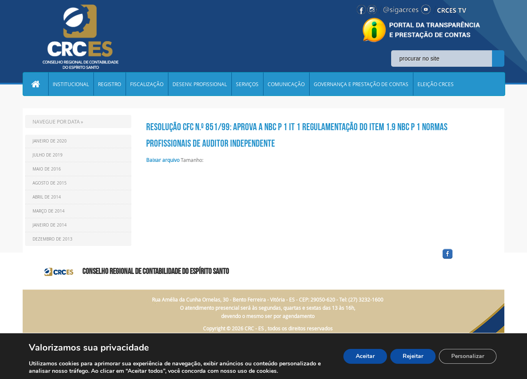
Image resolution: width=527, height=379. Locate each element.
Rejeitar (413, 356)
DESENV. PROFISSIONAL (200, 84)
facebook (467, 259)
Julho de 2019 (48, 155)
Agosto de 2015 (50, 183)
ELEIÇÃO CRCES (435, 84)
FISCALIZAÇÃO (146, 84)
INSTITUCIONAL (71, 84)
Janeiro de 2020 (50, 141)
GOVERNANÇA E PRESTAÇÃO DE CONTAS (361, 84)
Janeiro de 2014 (50, 225)
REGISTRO (109, 84)
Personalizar (467, 356)
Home (35, 84)
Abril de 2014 (47, 197)
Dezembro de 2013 (52, 239)
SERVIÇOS (247, 84)
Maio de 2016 (47, 169)
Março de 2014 (49, 211)
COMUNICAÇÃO (286, 84)
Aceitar (365, 356)
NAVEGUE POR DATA (56, 121)
